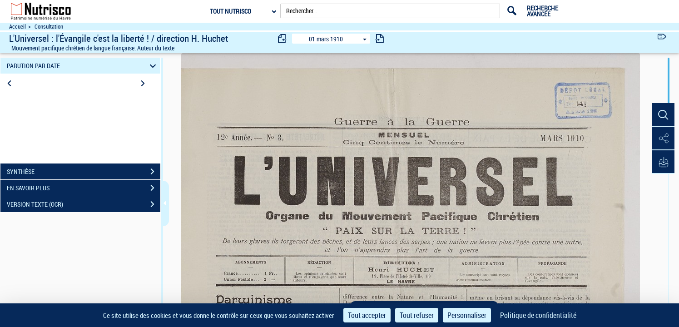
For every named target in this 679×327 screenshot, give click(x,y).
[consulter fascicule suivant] (379, 38)
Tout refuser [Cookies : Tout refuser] (417, 315)
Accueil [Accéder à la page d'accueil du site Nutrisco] (17, 26)
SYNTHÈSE (83, 171)
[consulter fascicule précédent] (282, 38)
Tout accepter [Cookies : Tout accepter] (367, 315)
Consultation (49, 26)
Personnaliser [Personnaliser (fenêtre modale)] (466, 315)
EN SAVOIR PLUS (83, 188)
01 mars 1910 (326, 39)
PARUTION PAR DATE (83, 66)
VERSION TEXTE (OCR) (83, 204)
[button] (663, 115)
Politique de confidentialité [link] (538, 315)
